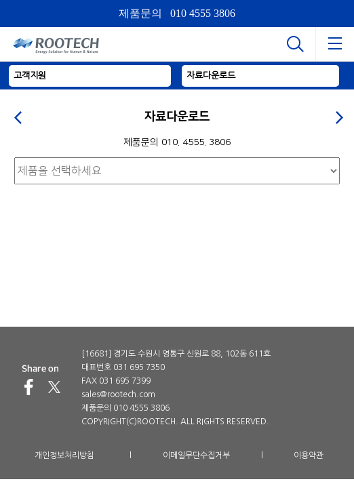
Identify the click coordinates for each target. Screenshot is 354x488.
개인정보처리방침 (64, 455)
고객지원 (30, 75)
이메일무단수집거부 (196, 455)
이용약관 (308, 455)
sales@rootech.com (118, 394)
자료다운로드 (210, 75)
